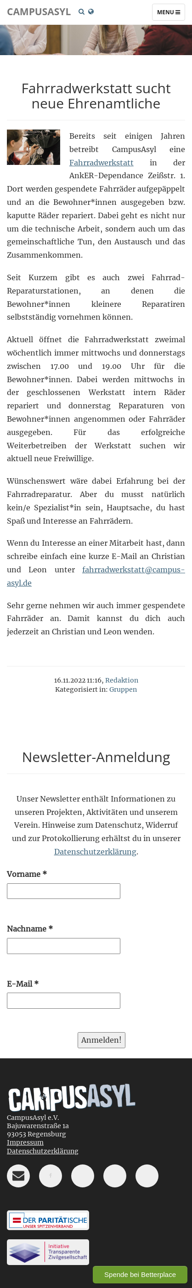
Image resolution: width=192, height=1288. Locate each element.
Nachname (30, 928)
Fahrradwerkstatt (101, 162)
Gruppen (123, 689)
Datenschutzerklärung (95, 851)
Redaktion (121, 680)
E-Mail (23, 984)
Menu (171, 14)
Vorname (27, 874)
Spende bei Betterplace (140, 1274)
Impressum (25, 1142)
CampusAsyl (39, 11)
